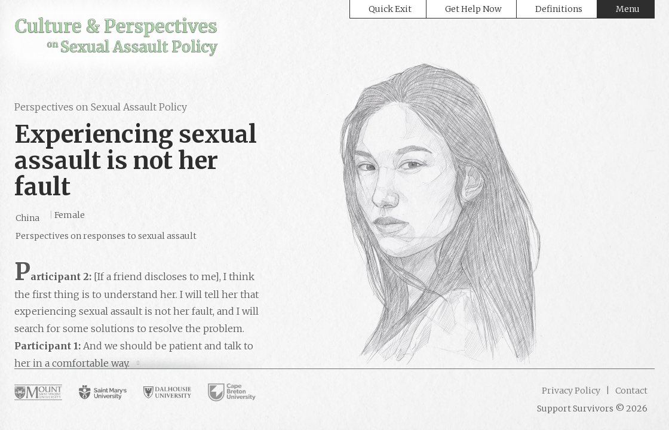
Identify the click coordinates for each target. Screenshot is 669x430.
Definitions (558, 9)
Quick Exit (390, 9)
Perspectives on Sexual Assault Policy (100, 107)
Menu (628, 9)
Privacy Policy (571, 390)
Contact (630, 390)
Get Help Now (473, 9)
